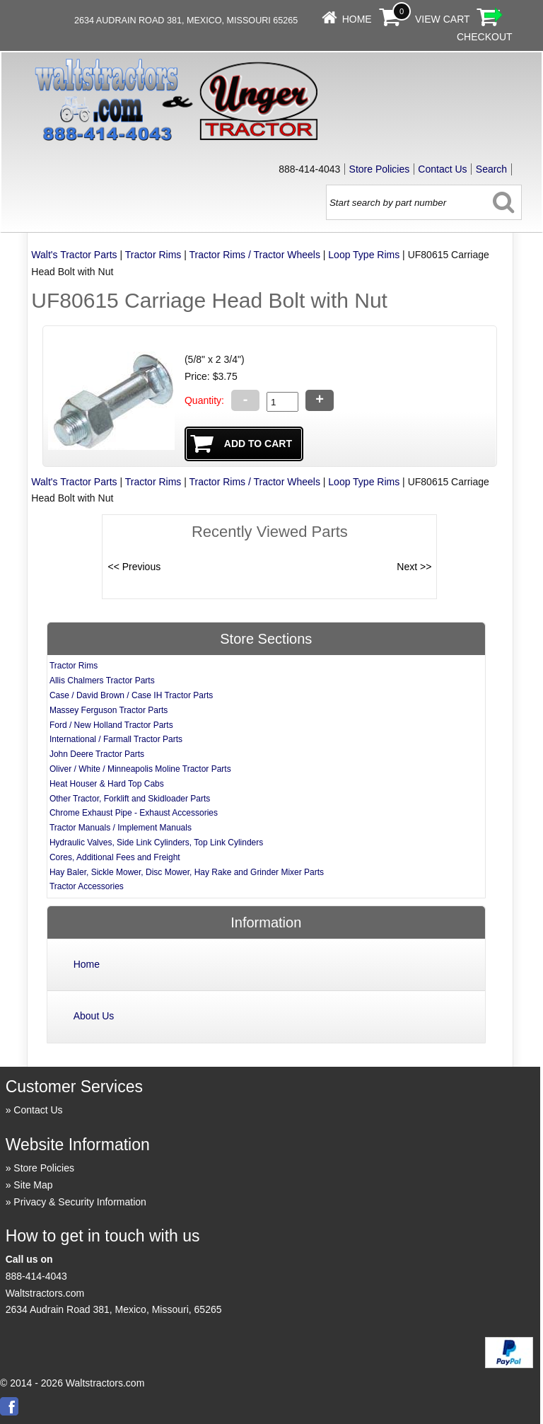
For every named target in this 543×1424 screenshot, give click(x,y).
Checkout (485, 36)
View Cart (442, 19)
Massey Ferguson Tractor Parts (108, 710)
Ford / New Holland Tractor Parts (111, 725)
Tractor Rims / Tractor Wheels (254, 254)
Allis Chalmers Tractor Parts (102, 680)
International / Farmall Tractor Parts (115, 739)
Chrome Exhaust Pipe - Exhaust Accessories (133, 813)
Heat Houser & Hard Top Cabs (106, 784)
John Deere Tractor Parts (96, 754)
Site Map (32, 1185)
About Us (94, 1015)
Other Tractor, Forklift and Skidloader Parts (129, 799)
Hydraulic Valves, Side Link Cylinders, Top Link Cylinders (156, 842)
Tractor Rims (153, 254)
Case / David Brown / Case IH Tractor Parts (131, 695)
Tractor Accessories (86, 886)
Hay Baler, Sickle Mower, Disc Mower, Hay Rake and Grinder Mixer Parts (186, 872)
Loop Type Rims (363, 254)
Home (357, 19)
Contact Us (442, 169)
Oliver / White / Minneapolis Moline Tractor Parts (140, 769)
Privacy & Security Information (79, 1202)
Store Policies (379, 169)
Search (491, 169)
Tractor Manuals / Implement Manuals (120, 828)
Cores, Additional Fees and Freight (114, 857)
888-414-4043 (36, 1276)
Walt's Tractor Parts (74, 254)
